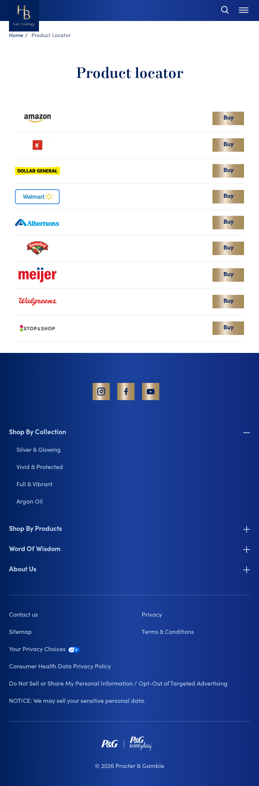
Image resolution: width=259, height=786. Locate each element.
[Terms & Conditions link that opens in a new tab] (196, 632)
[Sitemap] (63, 632)
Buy (228, 118)
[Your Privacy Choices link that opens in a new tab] (129, 650)
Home (16, 36)
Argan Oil (29, 502)
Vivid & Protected (39, 468)
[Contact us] (63, 615)
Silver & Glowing (38, 450)
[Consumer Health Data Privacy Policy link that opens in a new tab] (129, 667)
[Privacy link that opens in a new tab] (196, 615)
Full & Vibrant (34, 485)
